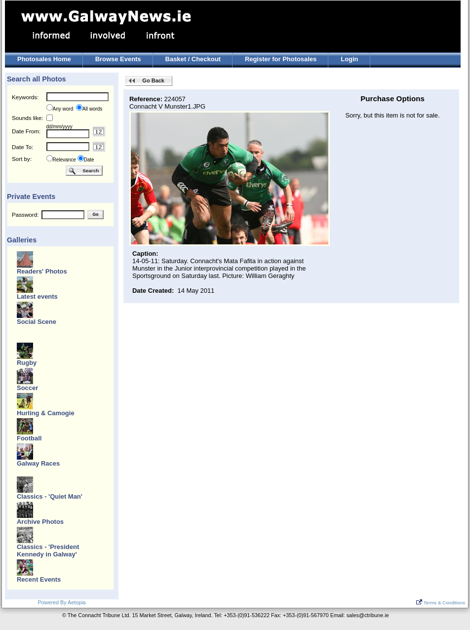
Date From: (26, 131)
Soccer (27, 388)
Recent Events (39, 579)
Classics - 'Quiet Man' (49, 496)
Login (349, 59)
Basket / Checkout (193, 59)
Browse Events (118, 59)
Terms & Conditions (440, 602)
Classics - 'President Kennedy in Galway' (48, 550)
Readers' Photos (42, 271)
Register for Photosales (280, 59)
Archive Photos (40, 521)
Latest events (37, 296)
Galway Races (38, 463)
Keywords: (25, 97)
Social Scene (36, 321)
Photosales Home (44, 59)
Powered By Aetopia (61, 602)
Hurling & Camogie (46, 413)
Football (29, 438)
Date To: (22, 147)
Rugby (27, 362)
